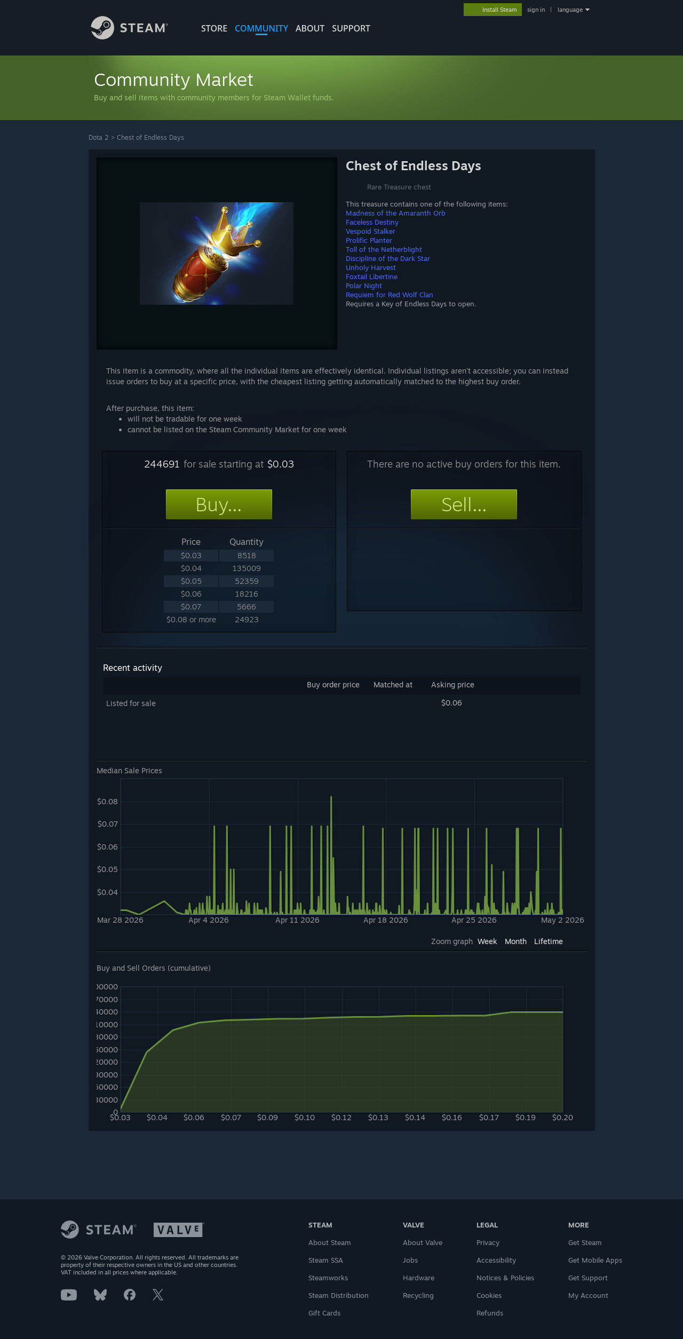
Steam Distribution (338, 1295)
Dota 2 (99, 137)
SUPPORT (351, 28)
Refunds (489, 1313)
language (570, 9)
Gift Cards (324, 1313)
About (310, 28)
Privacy (487, 1242)
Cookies (489, 1295)
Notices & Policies (505, 1277)
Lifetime (548, 941)
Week (487, 941)
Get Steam (585, 1242)
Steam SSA (325, 1260)
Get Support (588, 1277)
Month (516, 941)
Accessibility (496, 1260)
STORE (214, 28)
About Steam (329, 1242)
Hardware (418, 1277)
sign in (536, 9)
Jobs (410, 1260)
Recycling (418, 1295)
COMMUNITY (261, 28)
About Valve (422, 1242)
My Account (588, 1295)
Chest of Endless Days (150, 137)
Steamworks (328, 1277)
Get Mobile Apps (595, 1260)
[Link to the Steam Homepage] (138, 36)
